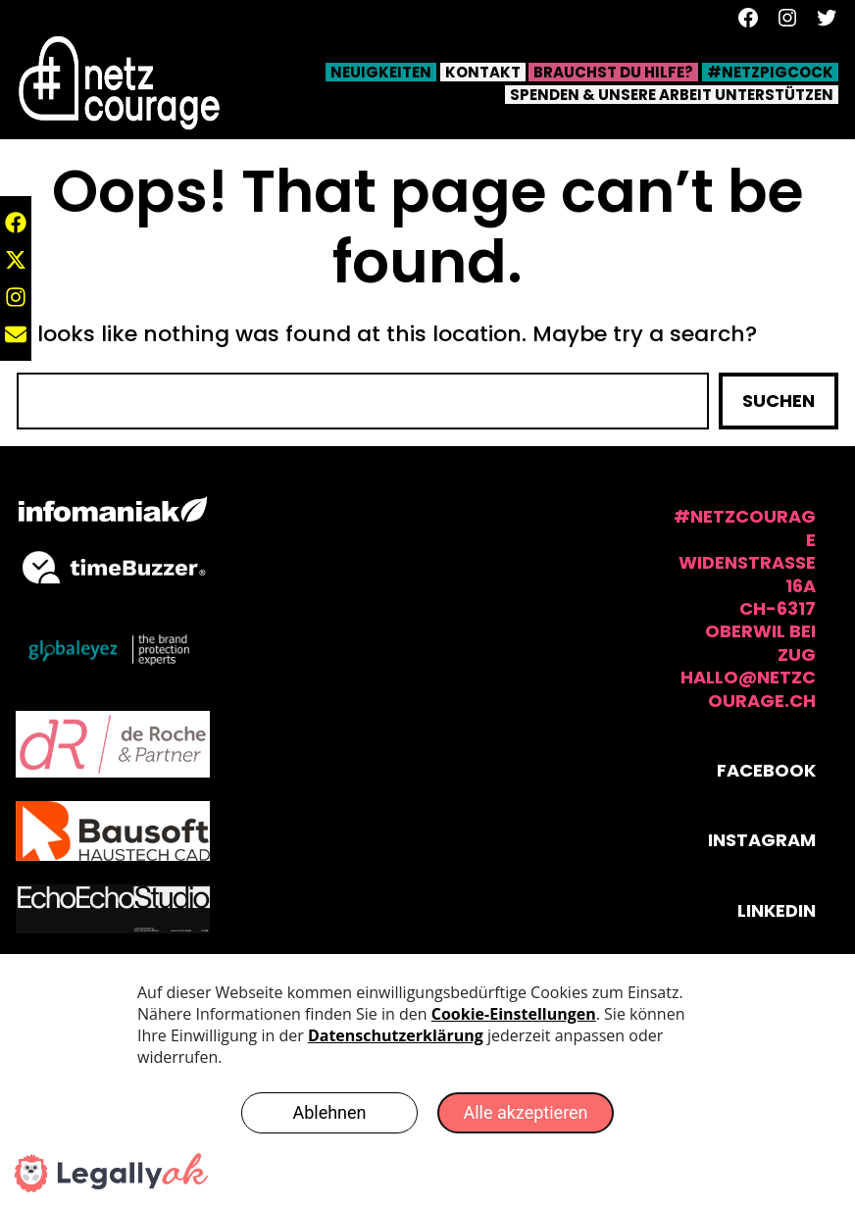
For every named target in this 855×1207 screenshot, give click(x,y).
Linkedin (776, 910)
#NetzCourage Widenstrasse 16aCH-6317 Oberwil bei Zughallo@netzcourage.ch (745, 608)
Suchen (778, 400)
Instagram (762, 840)
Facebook (766, 770)
